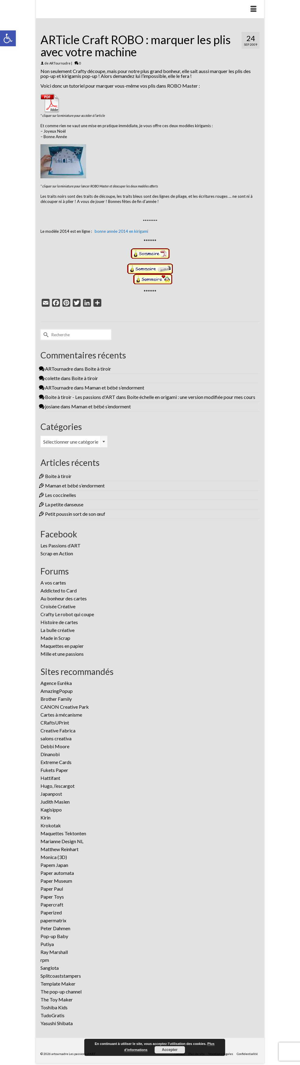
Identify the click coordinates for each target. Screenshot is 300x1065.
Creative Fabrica (57, 730)
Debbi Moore (54, 746)
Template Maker (57, 983)
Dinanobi (50, 754)
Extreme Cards (56, 762)
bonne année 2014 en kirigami (121, 231)
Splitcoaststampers (60, 976)
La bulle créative (57, 630)
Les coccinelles (60, 495)
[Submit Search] (45, 334)
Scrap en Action (56, 553)
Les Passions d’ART (60, 545)
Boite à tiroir (98, 369)
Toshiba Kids (54, 1007)
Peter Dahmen (55, 928)
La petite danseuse (64, 504)
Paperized (51, 912)
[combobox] (73, 441)
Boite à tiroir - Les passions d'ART (80, 397)
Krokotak (50, 825)
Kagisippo (51, 809)
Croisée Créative (57, 606)
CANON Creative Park (64, 707)
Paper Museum (56, 881)
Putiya (47, 944)
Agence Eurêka (56, 683)
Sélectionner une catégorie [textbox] (70, 442)
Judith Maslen (55, 802)
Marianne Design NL (61, 841)
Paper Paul (51, 889)
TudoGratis (52, 1015)
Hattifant (50, 778)
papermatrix (53, 920)
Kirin (45, 817)
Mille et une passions (62, 654)
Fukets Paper (54, 770)
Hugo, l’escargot (57, 786)
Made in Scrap (55, 638)
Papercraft (51, 904)
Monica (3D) (53, 857)
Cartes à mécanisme (61, 715)
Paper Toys (52, 896)
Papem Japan (54, 865)
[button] (8, 38)
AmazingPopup (56, 691)
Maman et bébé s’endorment (114, 387)
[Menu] (253, 9)
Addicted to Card (58, 590)
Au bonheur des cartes (63, 598)
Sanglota (49, 968)
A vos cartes (53, 582)
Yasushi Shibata (56, 1023)
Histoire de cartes (59, 622)
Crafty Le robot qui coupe (67, 614)
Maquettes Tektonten (63, 833)
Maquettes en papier (62, 646)
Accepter (169, 1050)
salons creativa (56, 738)
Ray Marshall (54, 952)
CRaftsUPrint (54, 722)
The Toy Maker (56, 999)
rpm (44, 960)
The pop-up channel (61, 991)
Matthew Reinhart (59, 849)
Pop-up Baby (54, 936)
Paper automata (57, 873)
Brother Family (56, 699)
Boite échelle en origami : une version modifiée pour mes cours (191, 397)
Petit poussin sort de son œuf (75, 514)
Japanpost (51, 794)
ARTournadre (60, 63)
